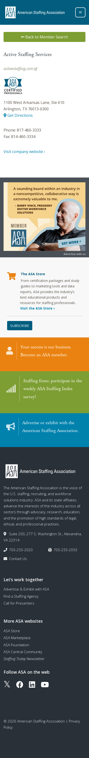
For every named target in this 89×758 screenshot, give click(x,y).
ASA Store (12, 630)
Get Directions (18, 115)
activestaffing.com (20, 68)
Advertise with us (74, 254)
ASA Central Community (23, 651)
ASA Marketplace (17, 637)
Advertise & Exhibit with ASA (26, 589)
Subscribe (19, 325)
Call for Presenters (19, 603)
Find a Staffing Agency (21, 596)
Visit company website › (24, 151)
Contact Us (18, 558)
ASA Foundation (16, 644)
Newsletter (24, 658)
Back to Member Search (44, 37)
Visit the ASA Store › (37, 308)
